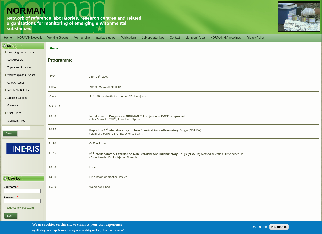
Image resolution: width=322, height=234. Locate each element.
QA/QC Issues (16, 82)
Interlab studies (105, 37)
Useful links (14, 113)
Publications (128, 37)
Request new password (20, 207)
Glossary (12, 105)
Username (11, 187)
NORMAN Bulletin (18, 90)
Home (8, 37)
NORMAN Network (29, 37)
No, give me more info (110, 231)
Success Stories (17, 97)
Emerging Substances (20, 52)
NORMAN (26, 10)
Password (11, 197)
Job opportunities (153, 37)
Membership (82, 37)
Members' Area (195, 37)
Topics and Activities (19, 67)
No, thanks (279, 227)
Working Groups (57, 37)
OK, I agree (259, 227)
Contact (175, 37)
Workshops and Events (21, 75)
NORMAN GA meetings (225, 37)
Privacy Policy (255, 37)
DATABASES (15, 59)
